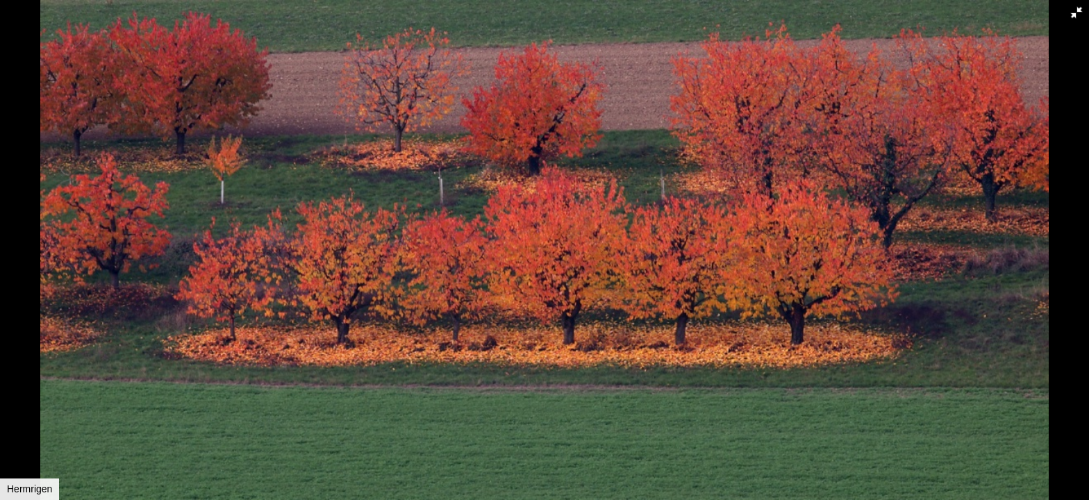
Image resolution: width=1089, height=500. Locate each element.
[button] (1076, 12)
